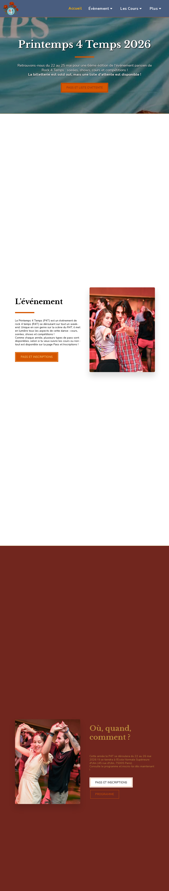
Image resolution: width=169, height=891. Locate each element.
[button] (101, 8)
